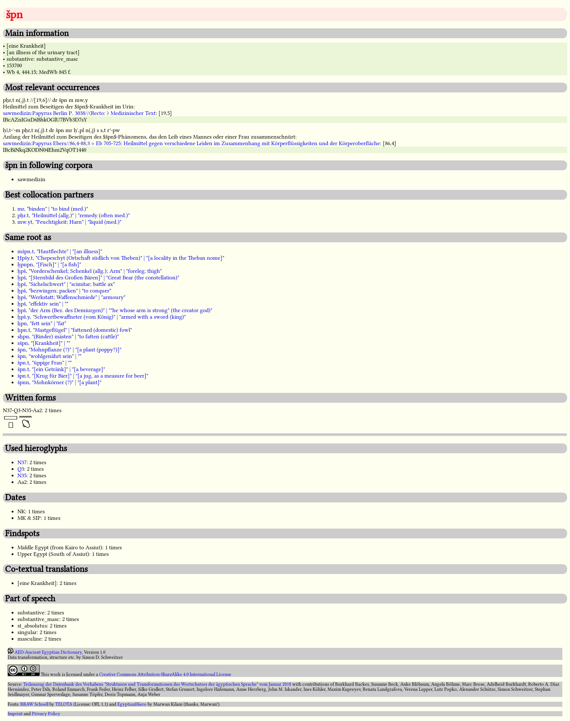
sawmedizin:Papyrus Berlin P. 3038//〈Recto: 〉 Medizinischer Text (79, 113)
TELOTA (63, 704)
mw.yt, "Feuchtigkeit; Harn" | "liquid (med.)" (69, 222)
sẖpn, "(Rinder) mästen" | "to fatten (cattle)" (68, 336)
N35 (22, 475)
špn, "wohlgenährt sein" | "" (49, 356)
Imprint (15, 713)
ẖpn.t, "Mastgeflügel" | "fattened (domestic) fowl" (74, 330)
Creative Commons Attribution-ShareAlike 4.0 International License (165, 674)
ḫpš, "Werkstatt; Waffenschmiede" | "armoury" (71, 297)
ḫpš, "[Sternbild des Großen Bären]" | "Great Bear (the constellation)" (98, 277)
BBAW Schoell (34, 704)
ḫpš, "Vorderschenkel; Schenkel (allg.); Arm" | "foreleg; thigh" (89, 271)
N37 (22, 462)
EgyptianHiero (131, 704)
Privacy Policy (46, 713)
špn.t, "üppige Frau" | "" (44, 362)
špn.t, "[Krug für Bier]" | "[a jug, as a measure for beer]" (82, 376)
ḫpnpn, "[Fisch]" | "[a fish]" (49, 264)
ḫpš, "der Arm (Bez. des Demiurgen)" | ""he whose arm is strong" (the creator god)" (114, 310)
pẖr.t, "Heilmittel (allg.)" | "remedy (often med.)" (73, 215)
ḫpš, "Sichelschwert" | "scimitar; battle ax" (66, 284)
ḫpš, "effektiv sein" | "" (42, 303)
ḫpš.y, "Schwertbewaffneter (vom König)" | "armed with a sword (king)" (101, 317)
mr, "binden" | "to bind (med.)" (52, 209)
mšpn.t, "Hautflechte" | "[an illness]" (59, 251)
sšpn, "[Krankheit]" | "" (43, 343)
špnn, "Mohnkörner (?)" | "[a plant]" (59, 382)
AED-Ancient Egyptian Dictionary (48, 652)
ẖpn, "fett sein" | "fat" (41, 323)
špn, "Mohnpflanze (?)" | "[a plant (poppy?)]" (69, 349)
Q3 (20, 469)
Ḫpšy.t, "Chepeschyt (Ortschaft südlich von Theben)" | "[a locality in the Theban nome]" (120, 258)
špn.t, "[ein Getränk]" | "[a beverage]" (61, 369)
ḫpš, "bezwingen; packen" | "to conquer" (64, 290)
